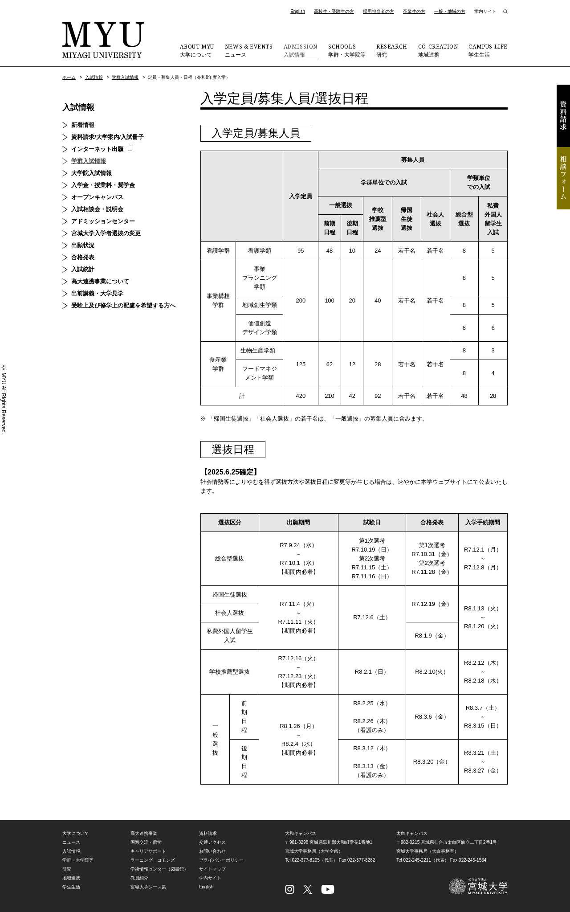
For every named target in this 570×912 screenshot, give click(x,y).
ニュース (249, 50)
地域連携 (438, 50)
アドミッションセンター (103, 221)
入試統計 (82, 269)
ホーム (69, 77)
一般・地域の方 (449, 11)
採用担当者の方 (378, 11)
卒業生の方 (414, 11)
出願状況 (82, 245)
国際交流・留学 (146, 842)
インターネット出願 (97, 149)
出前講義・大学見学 (97, 293)
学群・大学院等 (347, 50)
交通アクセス (212, 842)
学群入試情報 (125, 77)
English (297, 11)
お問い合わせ (212, 851)
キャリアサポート (148, 851)
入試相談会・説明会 (97, 209)
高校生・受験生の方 (334, 11)
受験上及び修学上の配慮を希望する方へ (123, 305)
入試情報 (301, 50)
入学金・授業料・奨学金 (103, 185)
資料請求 (563, 116)
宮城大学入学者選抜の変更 (106, 233)
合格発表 (82, 257)
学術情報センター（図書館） (159, 869)
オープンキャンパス (97, 197)
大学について (197, 50)
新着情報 (82, 125)
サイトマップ (212, 869)
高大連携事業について (100, 281)
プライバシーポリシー (221, 860)
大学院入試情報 (91, 173)
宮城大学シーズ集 (148, 886)
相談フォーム (563, 178)
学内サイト (485, 11)
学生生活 (488, 50)
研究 (391, 50)
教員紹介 (139, 877)
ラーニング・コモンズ (152, 860)
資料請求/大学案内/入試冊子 (107, 137)
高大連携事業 (143, 833)
